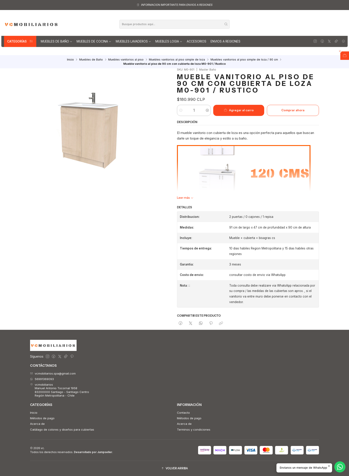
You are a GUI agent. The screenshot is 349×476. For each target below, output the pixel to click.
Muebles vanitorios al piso (126, 59)
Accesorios (196, 41)
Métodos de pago (42, 418)
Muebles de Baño (56, 41)
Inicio (70, 59)
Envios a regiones (225, 41)
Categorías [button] (20, 41)
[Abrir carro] (344, 55)
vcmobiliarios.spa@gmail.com (53, 373)
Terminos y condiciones (193, 429)
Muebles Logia (168, 41)
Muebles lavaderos (133, 41)
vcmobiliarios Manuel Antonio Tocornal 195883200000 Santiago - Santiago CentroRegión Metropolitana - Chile (59, 390)
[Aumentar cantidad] (207, 110)
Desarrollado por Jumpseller (93, 452)
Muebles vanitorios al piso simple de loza (177, 59)
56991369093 (42, 379)
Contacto (183, 412)
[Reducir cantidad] (180, 110)
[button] (174, 468)
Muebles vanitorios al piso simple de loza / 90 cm (244, 59)
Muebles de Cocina (94, 41)
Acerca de (37, 423)
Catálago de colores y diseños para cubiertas (62, 429)
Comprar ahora (292, 110)
